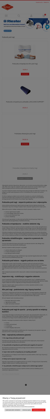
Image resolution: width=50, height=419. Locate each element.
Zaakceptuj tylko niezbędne (13, 410)
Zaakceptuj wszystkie (38, 410)
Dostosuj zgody (27, 410)
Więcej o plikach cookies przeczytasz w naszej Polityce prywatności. (19, 406)
